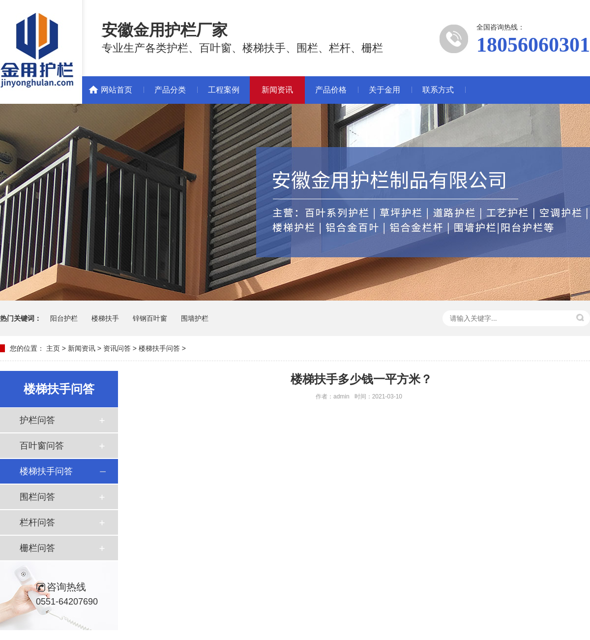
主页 (53, 348)
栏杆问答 (37, 522)
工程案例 (223, 90)
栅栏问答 (37, 548)
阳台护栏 (64, 318)
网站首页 (116, 90)
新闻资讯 (277, 90)
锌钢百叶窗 (150, 318)
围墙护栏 (194, 318)
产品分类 (170, 90)
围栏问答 (37, 497)
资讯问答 (117, 348)
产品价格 (331, 90)
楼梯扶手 (105, 318)
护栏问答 (37, 420)
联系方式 (438, 90)
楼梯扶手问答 (159, 348)
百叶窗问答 (42, 446)
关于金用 (384, 90)
